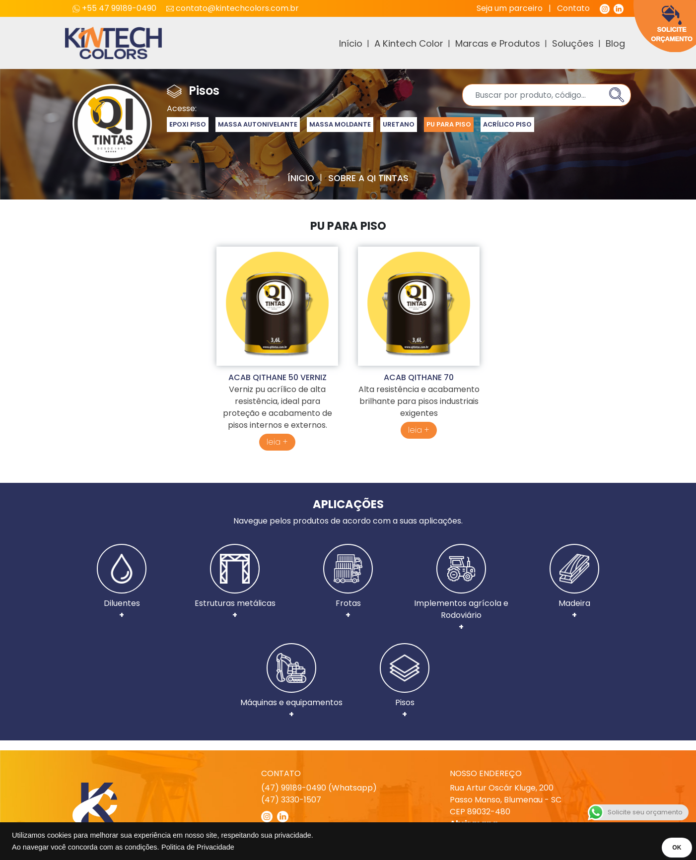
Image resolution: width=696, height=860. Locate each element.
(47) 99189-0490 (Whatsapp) (319, 788)
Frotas (348, 582)
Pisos (404, 681)
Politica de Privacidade (197, 847)
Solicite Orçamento (672, 24)
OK (674, 847)
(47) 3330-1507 (291, 799)
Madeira (574, 582)
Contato (573, 8)
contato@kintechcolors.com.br (232, 8)
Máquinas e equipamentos (291, 681)
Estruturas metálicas (235, 582)
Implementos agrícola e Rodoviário (461, 588)
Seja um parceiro (510, 8)
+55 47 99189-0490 (115, 8)
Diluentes (121, 582)
